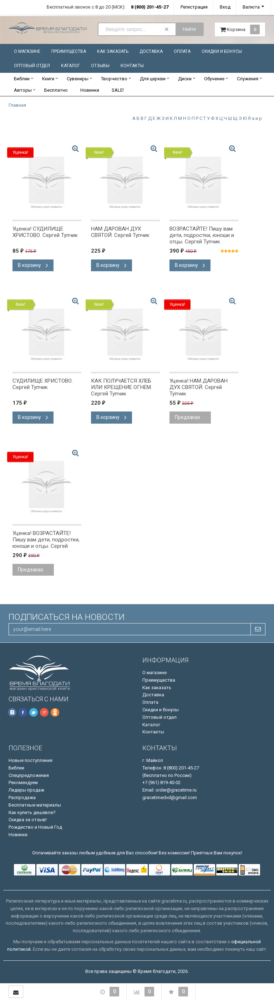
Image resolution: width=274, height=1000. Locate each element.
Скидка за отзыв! (28, 819)
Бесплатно (56, 90)
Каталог (70, 65)
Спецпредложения (29, 775)
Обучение (214, 78)
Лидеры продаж (26, 790)
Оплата (182, 51)
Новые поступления (30, 760)
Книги (48, 78)
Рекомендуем (23, 782)
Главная (17, 105)
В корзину (33, 265)
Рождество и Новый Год (35, 827)
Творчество (114, 78)
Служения (247, 78)
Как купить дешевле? (32, 812)
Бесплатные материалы (35, 805)
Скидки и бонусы (222, 51)
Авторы (23, 90)
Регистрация (194, 7)
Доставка (151, 51)
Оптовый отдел (32, 65)
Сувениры (77, 78)
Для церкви (153, 78)
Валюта (251, 7)
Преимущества (68, 51)
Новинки (89, 90)
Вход (225, 7)
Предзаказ (187, 417)
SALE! (118, 90)
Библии (22, 78)
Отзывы (100, 65)
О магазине (27, 51)
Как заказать (112, 51)
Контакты (132, 65)
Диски (185, 78)
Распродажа (22, 797)
